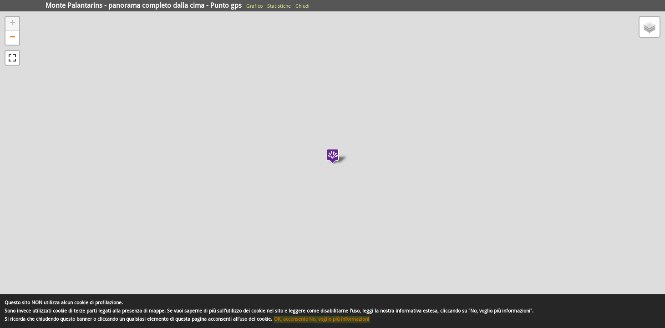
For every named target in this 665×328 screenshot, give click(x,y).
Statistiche (279, 6)
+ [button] (12, 24)
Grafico (254, 6)
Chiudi (302, 6)
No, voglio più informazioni (339, 319)
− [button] (12, 38)
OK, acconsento (291, 319)
